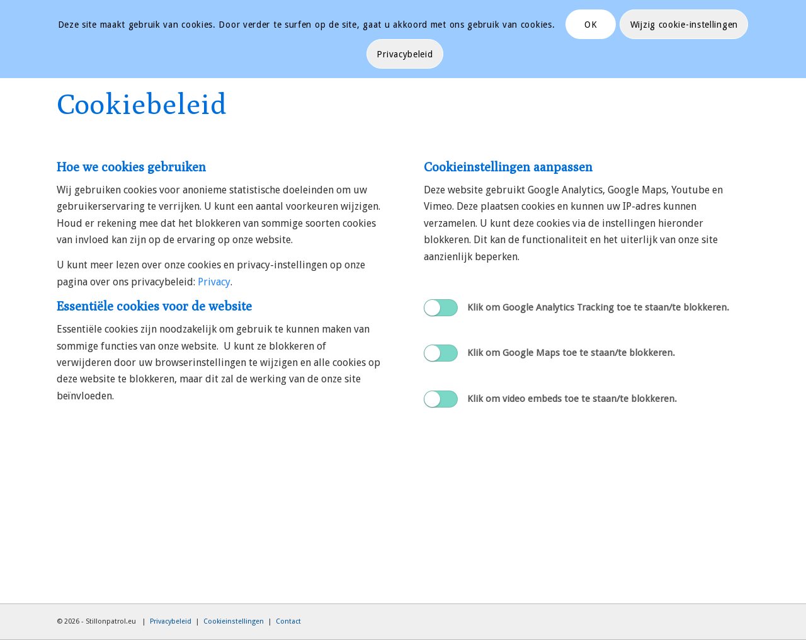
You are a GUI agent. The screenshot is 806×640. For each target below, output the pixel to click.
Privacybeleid (170, 621)
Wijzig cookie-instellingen (684, 25)
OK (590, 25)
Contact (288, 621)
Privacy (214, 282)
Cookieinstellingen (233, 621)
